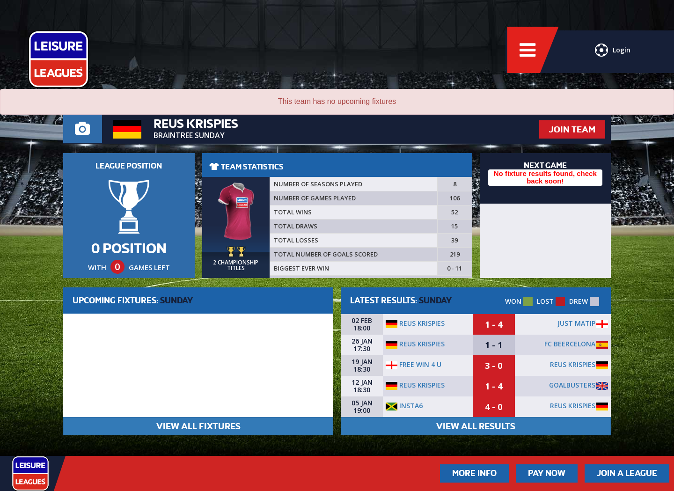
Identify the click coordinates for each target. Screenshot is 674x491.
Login (612, 53)
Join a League (627, 473)
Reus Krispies (415, 323)
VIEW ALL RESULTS (475, 426)
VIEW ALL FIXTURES (198, 426)
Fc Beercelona (569, 343)
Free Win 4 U (413, 364)
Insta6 (404, 405)
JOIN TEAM (572, 129)
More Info (474, 473)
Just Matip (576, 323)
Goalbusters (572, 385)
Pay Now (546, 473)
